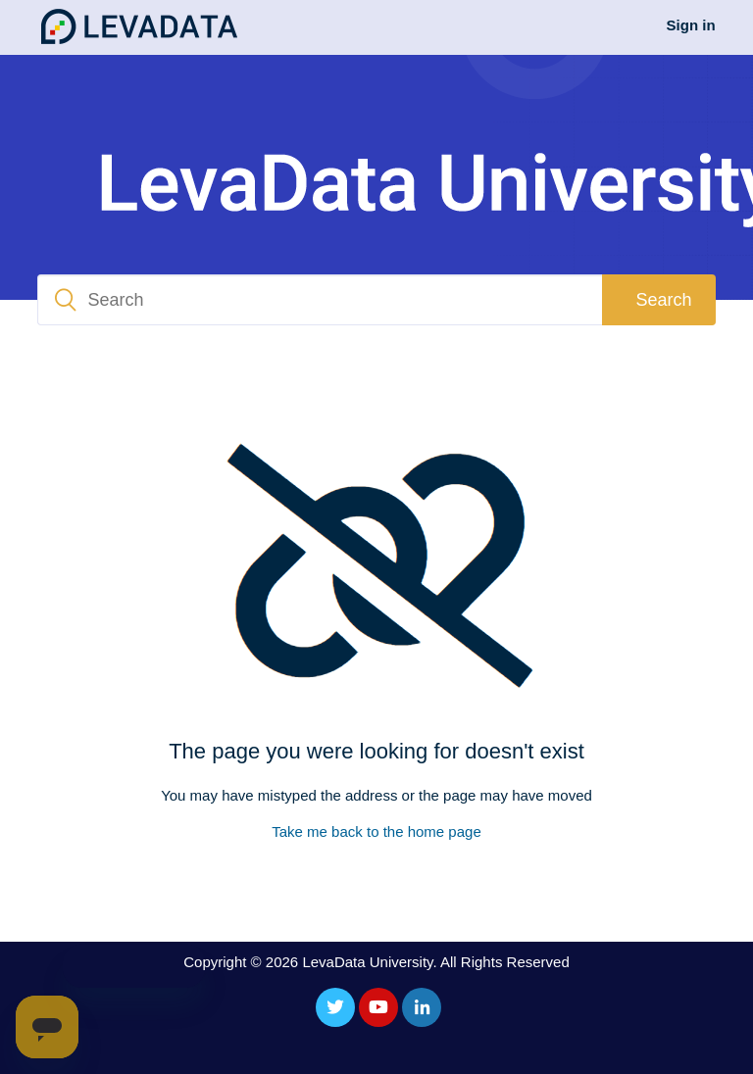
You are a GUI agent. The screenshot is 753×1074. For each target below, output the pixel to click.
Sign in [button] (691, 25)
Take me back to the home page (376, 831)
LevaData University (367, 961)
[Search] (319, 299)
